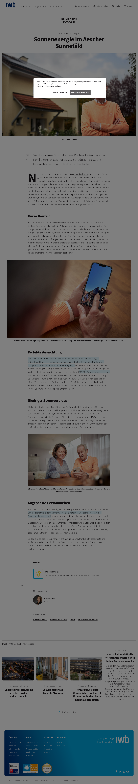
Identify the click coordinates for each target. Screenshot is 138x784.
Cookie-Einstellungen (59, 92)
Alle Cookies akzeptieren (80, 92)
